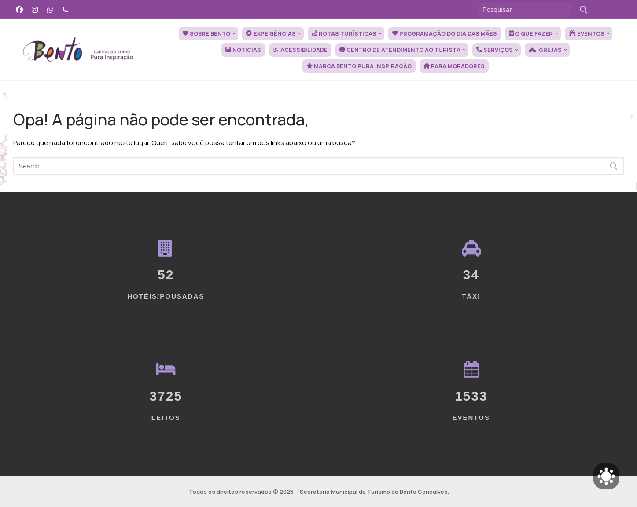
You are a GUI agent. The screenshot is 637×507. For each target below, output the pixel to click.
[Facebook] (19, 9)
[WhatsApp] (50, 9)
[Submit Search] (583, 9)
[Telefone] (65, 9)
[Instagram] (35, 9)
